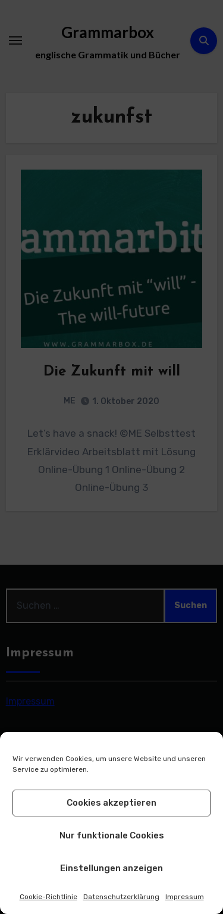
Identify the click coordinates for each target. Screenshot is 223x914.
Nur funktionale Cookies (111, 835)
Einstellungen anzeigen (111, 868)
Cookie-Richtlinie (48, 897)
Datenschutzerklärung (121, 897)
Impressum (184, 897)
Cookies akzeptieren (111, 802)
